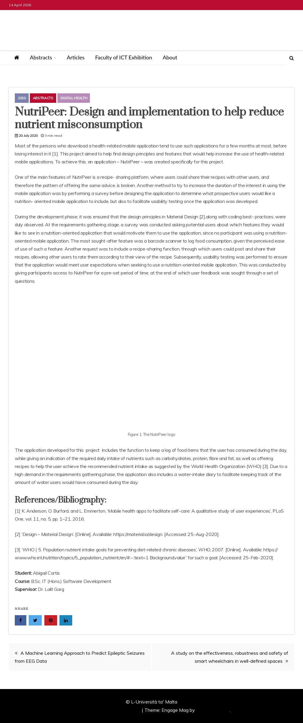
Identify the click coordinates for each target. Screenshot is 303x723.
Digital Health (73, 98)
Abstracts (41, 57)
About (170, 57)
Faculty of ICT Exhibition (123, 57)
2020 (22, 98)
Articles (76, 57)
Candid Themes (213, 710)
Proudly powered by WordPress (107, 710)
